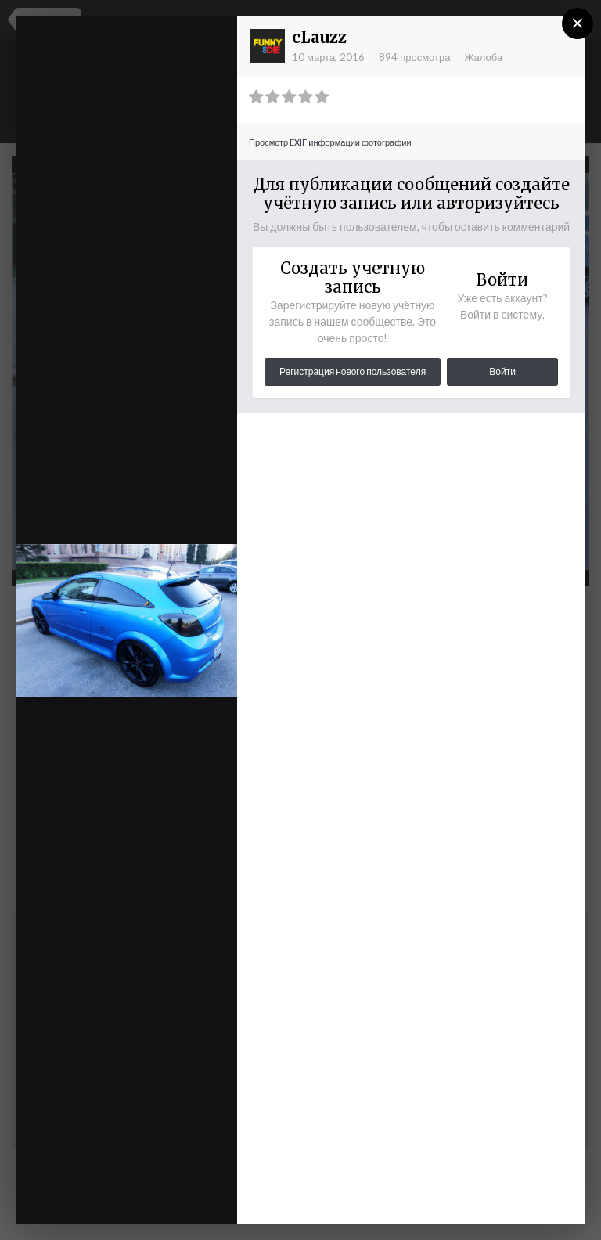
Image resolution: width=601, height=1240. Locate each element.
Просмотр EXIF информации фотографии (330, 142)
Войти (502, 371)
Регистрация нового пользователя (352, 371)
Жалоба (483, 57)
